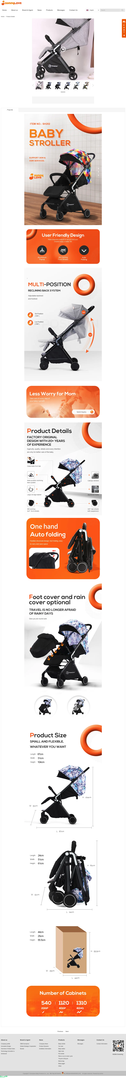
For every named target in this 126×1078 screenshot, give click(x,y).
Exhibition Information (45, 1048)
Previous (60, 1031)
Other (60, 1066)
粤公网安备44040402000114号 (72, 1073)
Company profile (5, 1044)
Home (2, 16)
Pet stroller (61, 1053)
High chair (61, 1051)
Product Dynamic (44, 1046)
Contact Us (100, 1040)
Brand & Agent (25, 1040)
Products (61, 1040)
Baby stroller (61, 1044)
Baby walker (61, 1048)
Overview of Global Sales (8, 1048)
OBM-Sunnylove (24, 1044)
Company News (43, 1044)
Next (67, 1031)
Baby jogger (61, 1063)
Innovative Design (6, 1046)
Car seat (60, 1046)
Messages (81, 1040)
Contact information (102, 1044)
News (41, 1040)
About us (4, 1040)
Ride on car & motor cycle (65, 1056)
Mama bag (61, 1061)
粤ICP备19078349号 (55, 1073)
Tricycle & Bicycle (63, 1058)
